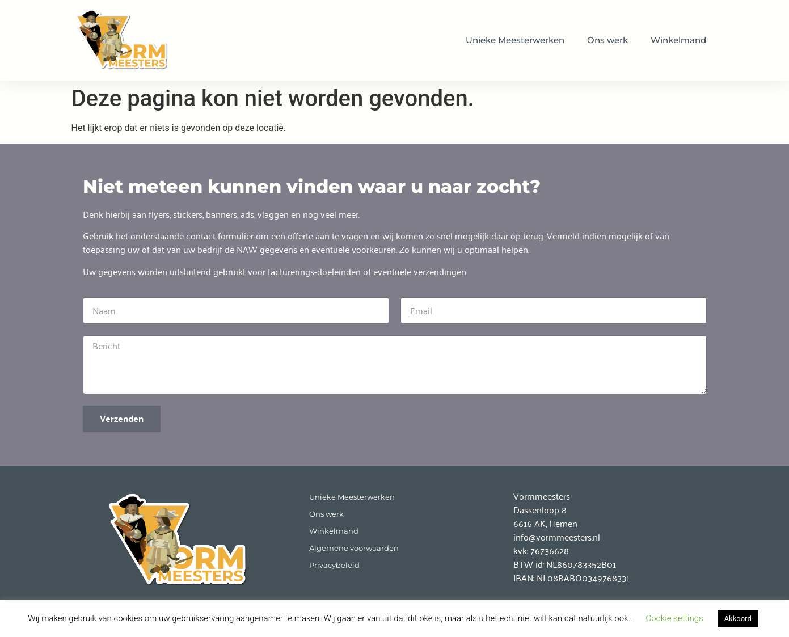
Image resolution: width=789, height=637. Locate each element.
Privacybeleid (334, 565)
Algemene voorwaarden (354, 548)
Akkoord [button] (738, 618)
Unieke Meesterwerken (515, 40)
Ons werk (607, 40)
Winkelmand (678, 40)
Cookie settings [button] (674, 618)
